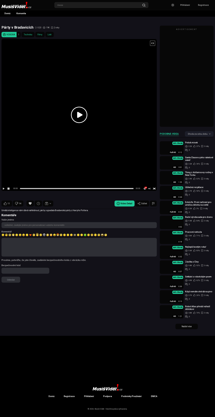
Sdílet (142, 203)
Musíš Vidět (99, 409)
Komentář (6, 231)
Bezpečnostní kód (10, 265)
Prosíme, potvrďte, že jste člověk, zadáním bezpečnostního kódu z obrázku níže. (43, 260)
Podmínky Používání (131, 396)
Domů (7, 13)
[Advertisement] (186, 77)
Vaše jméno (7, 219)
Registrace (203, 5)
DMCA (154, 396)
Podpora (107, 396)
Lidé (50, 34)
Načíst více (187, 326)
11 (7, 203)
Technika (28, 34)
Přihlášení (185, 5)
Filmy (39, 34)
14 (18, 203)
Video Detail (124, 203)
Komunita (21, 13)
